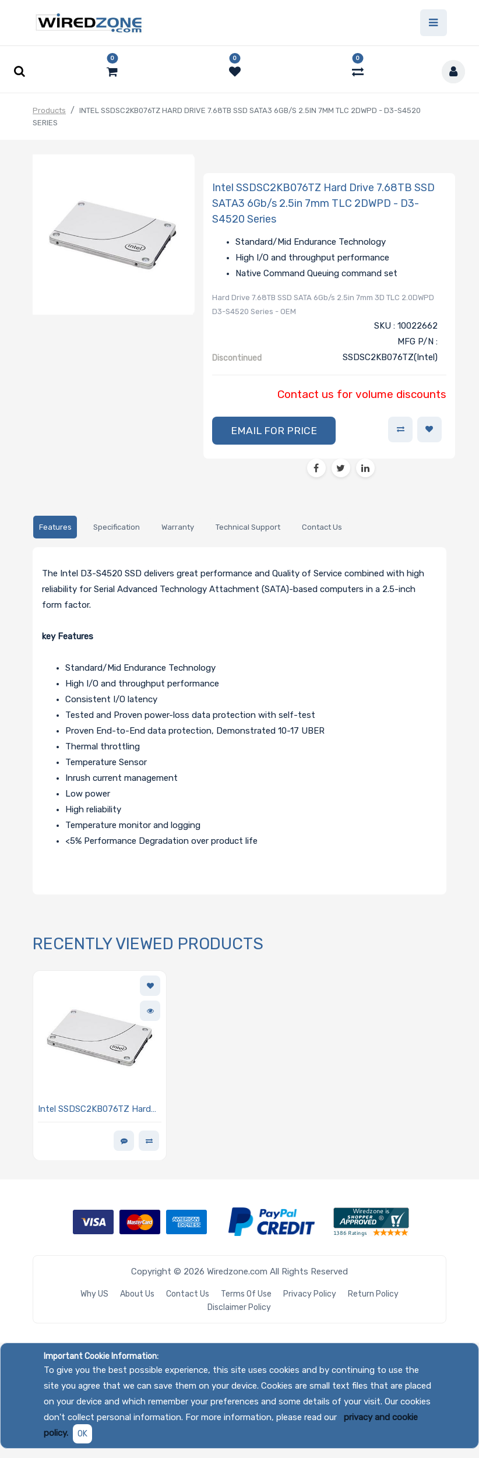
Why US (94, 1294)
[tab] (55, 527)
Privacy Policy (309, 1294)
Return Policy (373, 1294)
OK (82, 1434)
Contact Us (187, 1294)
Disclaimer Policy (239, 1307)
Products (49, 110)
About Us (137, 1294)
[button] (274, 431)
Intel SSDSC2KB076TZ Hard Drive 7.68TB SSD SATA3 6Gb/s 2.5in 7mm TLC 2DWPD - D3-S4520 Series (98, 1110)
